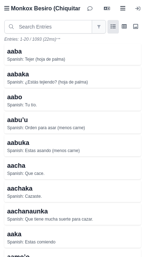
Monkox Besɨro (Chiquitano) (45, 8)
